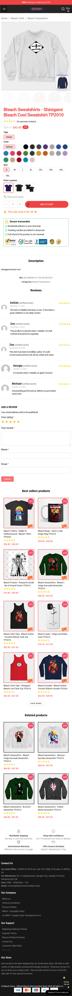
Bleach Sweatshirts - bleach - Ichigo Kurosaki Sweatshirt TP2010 (17, 758)
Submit (7, 479)
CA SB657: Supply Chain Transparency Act (21, 915)
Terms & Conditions (11, 903)
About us (6, 899)
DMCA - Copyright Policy (13, 911)
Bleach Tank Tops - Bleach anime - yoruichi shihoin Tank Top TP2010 (19, 637)
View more (36, 703)
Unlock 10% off (66, 983)
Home (4, 18)
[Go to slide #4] (55, 97)
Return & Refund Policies (13, 937)
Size (6, 165)
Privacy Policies (9, 907)
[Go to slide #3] (39, 97)
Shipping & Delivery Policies (14, 929)
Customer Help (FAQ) (12, 946)
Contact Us (7, 941)
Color (6, 142)
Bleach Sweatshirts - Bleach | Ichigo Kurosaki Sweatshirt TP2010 (51, 585)
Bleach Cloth (17, 18)
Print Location (10, 180)
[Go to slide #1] (8, 97)
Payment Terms (9, 933)
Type (6, 132)
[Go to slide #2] (24, 97)
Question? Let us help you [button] (58, 992)
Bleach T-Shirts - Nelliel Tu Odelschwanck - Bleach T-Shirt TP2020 (17, 534)
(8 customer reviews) (26, 121)
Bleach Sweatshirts (38, 18)
